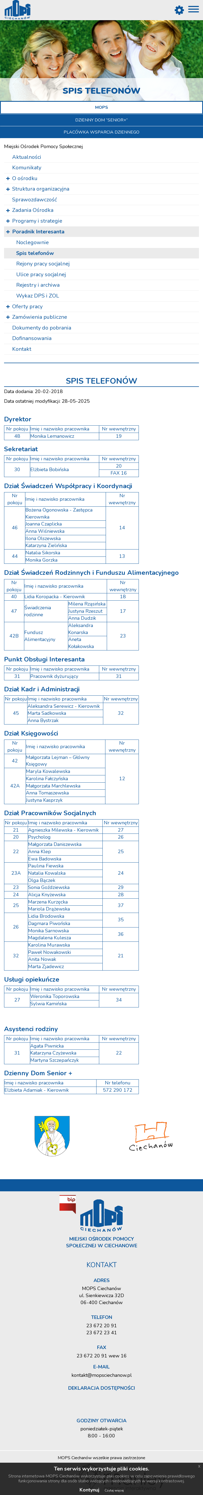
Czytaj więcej (114, 1490)
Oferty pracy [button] (27, 306)
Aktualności (26, 157)
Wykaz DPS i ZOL (37, 295)
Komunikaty (26, 167)
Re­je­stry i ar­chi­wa (38, 285)
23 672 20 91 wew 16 (102, 1356)
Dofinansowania (31, 338)
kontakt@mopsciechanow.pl (101, 1375)
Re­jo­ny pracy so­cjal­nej (43, 263)
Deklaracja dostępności (101, 1388)
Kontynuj (89, 1490)
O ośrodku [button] (24, 178)
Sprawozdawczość (34, 199)
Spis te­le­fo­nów (35, 253)
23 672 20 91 (101, 1325)
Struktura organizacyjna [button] (40, 188)
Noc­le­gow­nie (32, 242)
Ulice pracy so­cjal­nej (41, 274)
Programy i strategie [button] (37, 221)
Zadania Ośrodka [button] (32, 210)
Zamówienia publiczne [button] (39, 317)
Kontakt (21, 349)
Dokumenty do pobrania (41, 327)
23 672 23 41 (101, 1332)
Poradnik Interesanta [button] (38, 231)
